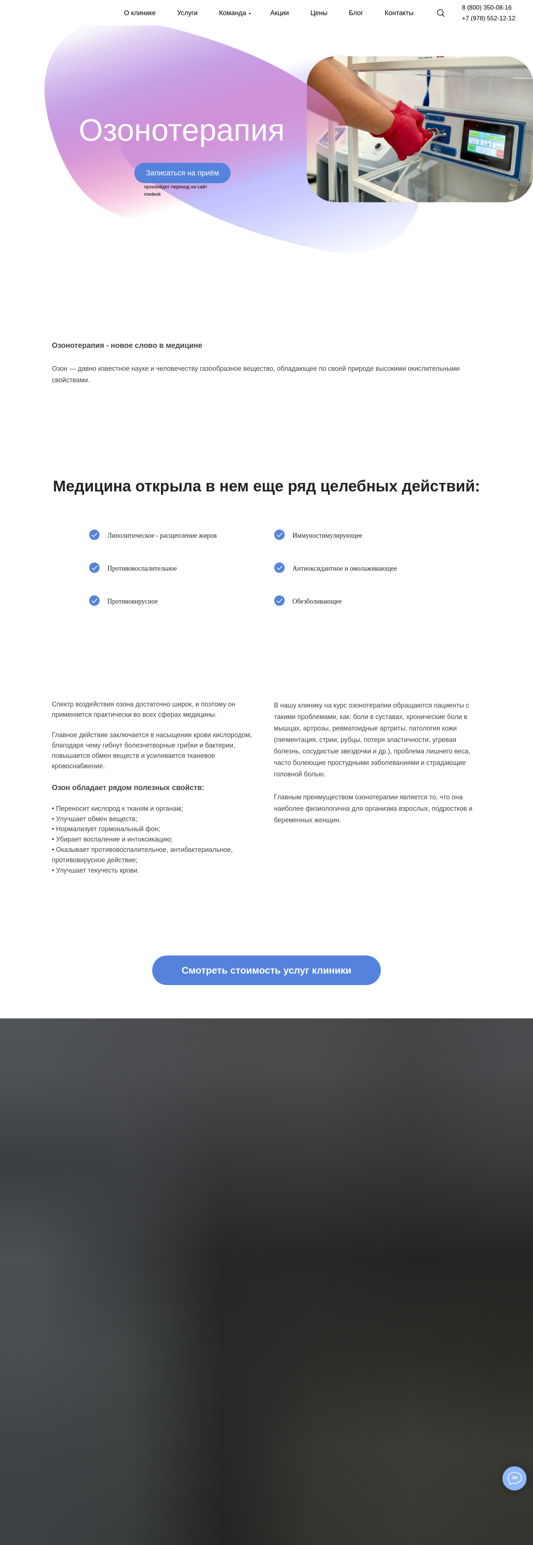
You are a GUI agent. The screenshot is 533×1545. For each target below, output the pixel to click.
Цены (318, 13)
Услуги (187, 13)
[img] (35, 13)
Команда (232, 13)
